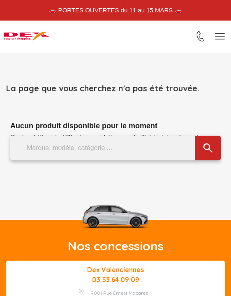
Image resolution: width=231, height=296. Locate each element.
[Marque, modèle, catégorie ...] (115, 148)
